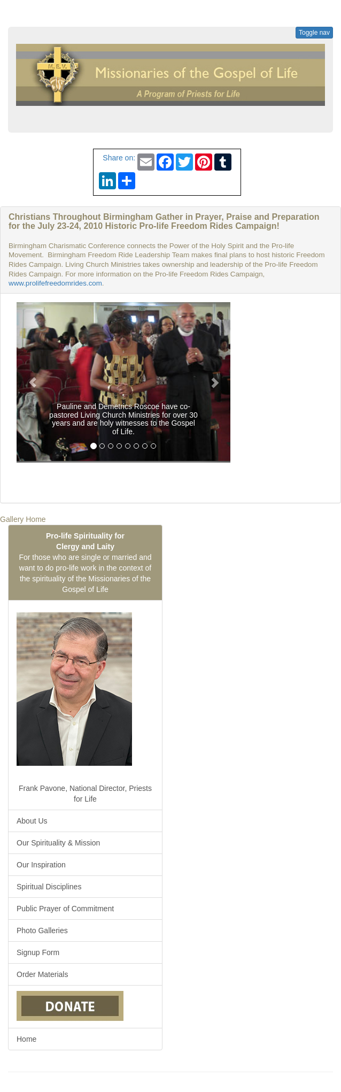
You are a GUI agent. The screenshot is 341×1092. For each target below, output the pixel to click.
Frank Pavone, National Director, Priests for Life (84, 704)
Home (26, 1039)
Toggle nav (314, 32)
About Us (32, 821)
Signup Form (38, 952)
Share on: (117, 157)
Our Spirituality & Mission (58, 843)
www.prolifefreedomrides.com (55, 283)
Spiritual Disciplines (49, 886)
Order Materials (42, 974)
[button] (33, 382)
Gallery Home (23, 519)
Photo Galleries (42, 930)
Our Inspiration (41, 864)
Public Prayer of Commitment (65, 908)
